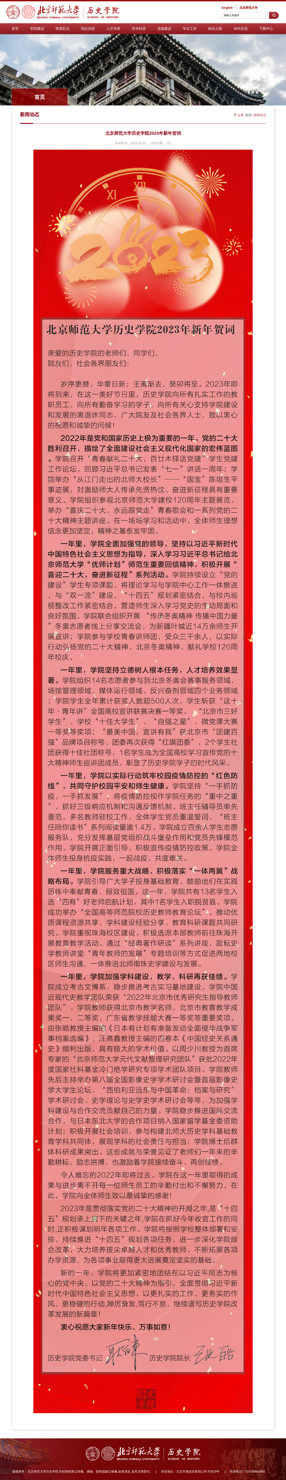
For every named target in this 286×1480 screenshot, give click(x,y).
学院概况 (37, 28)
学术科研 (139, 28)
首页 (15, 28)
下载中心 (266, 28)
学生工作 (190, 28)
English (227, 7)
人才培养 (113, 28)
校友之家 (215, 28)
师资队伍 (62, 28)
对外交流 (241, 28)
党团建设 (164, 28)
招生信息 (88, 28)
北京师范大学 (248, 7)
